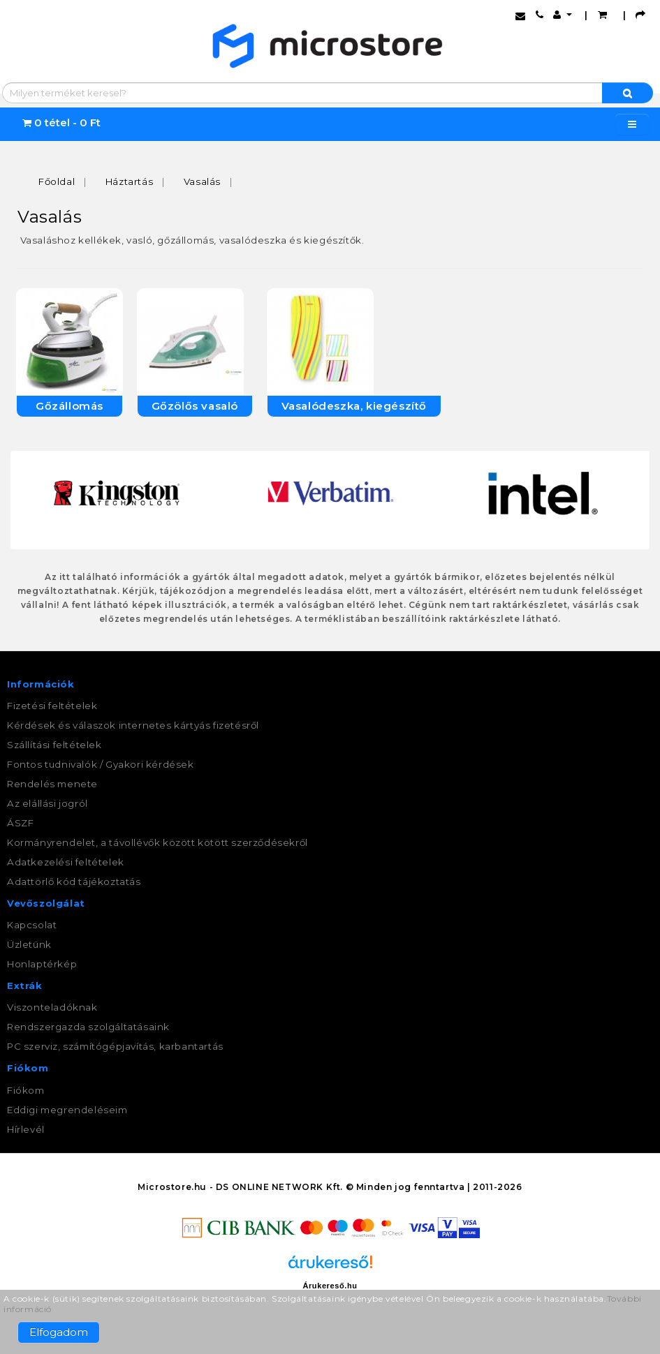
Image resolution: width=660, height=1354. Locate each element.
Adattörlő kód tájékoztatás (74, 881)
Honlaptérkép (42, 963)
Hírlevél (26, 1129)
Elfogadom (58, 1332)
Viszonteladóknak (52, 1007)
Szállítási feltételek (54, 744)
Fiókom (26, 1090)
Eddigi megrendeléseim (67, 1109)
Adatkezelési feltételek (65, 862)
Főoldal (56, 181)
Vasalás (202, 181)
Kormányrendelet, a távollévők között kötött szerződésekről (157, 842)
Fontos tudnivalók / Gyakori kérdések (100, 764)
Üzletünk (29, 944)
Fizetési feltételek (52, 705)
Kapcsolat (32, 924)
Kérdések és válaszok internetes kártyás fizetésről (133, 725)
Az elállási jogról (47, 803)
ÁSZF (20, 822)
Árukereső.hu (329, 1285)
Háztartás (129, 181)
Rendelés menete (52, 783)
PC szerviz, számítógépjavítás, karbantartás (115, 1046)
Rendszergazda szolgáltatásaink (88, 1026)
